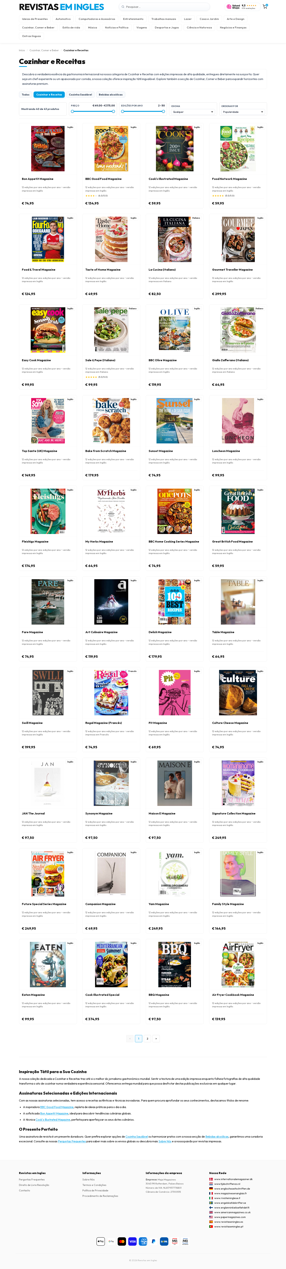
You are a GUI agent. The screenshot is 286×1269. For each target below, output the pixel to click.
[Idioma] (193, 112)
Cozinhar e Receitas (49, 94)
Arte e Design (235, 19)
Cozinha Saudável (80, 94)
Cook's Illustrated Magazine (53, 1119)
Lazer (188, 19)
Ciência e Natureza (199, 27)
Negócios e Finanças (233, 27)
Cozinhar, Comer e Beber (38, 27)
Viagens (141, 27)
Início (22, 50)
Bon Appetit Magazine (54, 1113)
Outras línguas (31, 36)
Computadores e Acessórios (97, 19)
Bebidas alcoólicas (111, 94)
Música (92, 27)
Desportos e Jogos (167, 27)
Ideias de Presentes (35, 19)
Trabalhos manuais (163, 19)
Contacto (24, 1190)
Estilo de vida (71, 27)
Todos (25, 94)
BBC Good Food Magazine (57, 1107)
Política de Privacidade (95, 1190)
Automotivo (63, 19)
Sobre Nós (165, 1141)
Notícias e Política (116, 27)
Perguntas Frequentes (72, 1141)
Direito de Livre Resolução (34, 1185)
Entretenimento (133, 19)
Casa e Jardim (209, 19)
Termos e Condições (94, 1185)
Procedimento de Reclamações (100, 1196)
